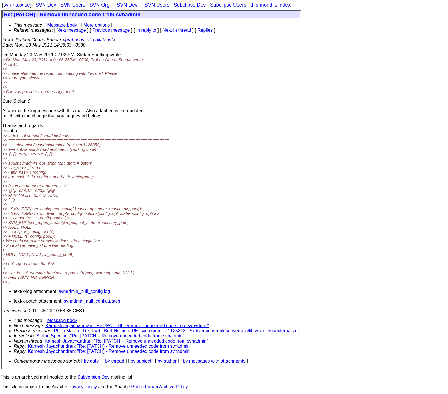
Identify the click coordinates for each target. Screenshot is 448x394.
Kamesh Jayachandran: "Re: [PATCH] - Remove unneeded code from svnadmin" (127, 325)
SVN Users (72, 5)
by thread (114, 361)
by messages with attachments (214, 361)
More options (96, 25)
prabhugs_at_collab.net (89, 39)
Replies (205, 30)
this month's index (271, 5)
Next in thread (177, 30)
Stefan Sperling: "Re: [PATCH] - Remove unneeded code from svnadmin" (110, 335)
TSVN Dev (125, 5)
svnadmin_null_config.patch (92, 301)
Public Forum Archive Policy (159, 386)
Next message (71, 30)
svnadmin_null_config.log (84, 291)
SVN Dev (45, 5)
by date (91, 361)
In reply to (146, 30)
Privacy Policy (82, 386)
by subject (141, 361)
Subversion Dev (93, 377)
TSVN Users (155, 5)
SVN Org (99, 5)
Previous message (111, 30)
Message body (62, 25)
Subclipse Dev (190, 5)
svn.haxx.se (16, 5)
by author (167, 361)
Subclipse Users (228, 5)
